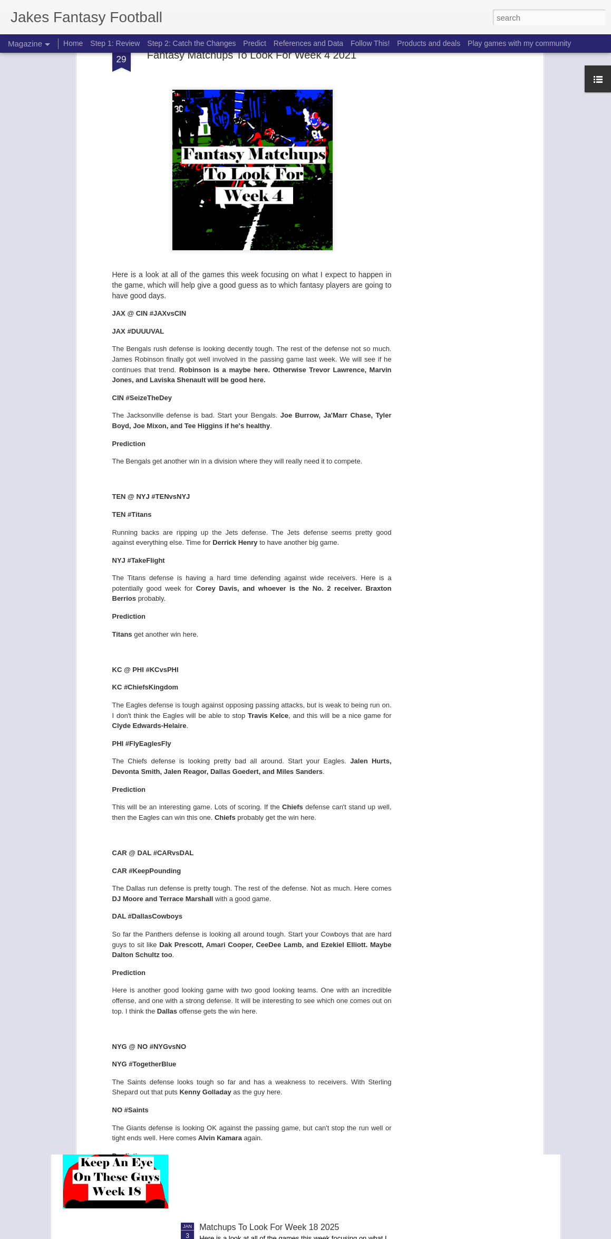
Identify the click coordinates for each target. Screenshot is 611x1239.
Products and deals (428, 43)
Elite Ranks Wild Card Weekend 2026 (269, 987)
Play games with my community (519, 43)
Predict (254, 43)
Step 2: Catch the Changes (191, 43)
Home (73, 43)
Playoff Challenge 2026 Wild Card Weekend (281, 867)
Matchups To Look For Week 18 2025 (269, 1227)
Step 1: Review (115, 43)
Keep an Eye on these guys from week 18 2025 (287, 1107)
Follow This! (370, 43)
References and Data (308, 43)
